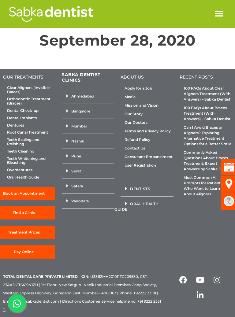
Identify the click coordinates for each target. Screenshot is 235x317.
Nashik (77, 141)
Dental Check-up (23, 111)
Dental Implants (22, 118)
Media (130, 96)
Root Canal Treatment (27, 132)
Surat (76, 171)
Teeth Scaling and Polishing (23, 142)
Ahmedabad (82, 96)
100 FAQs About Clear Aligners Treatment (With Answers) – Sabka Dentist (207, 93)
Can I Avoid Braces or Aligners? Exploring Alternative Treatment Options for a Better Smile (207, 135)
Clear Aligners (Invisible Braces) (28, 90)
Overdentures (19, 170)
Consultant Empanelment (149, 156)
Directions (71, 301)
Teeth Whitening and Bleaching (26, 161)
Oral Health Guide (23, 177)
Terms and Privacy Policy (148, 131)
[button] (219, 14)
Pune (76, 156)
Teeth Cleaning (20, 151)
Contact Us (135, 148)
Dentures (15, 125)
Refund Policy (137, 139)
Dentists (140, 188)
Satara (77, 186)
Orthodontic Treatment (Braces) (28, 101)
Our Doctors (136, 122)
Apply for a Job (138, 88)
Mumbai (79, 126)
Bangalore (80, 111)
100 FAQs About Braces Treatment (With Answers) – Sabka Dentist (207, 113)
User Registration (140, 165)
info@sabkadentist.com (37, 301)
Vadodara (80, 201)
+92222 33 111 (144, 293)
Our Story (134, 114)
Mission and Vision (142, 105)
